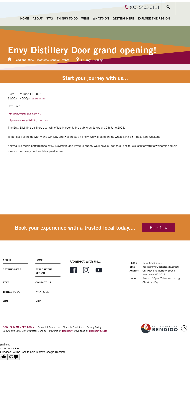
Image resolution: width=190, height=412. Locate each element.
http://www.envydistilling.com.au (28, 120)
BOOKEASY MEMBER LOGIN (18, 327)
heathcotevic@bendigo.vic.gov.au (160, 266)
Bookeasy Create (98, 330)
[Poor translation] (13, 357)
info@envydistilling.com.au (24, 114)
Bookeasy (67, 330)
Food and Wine (24, 60)
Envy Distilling (93, 60)
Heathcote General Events (52, 60)
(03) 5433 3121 (145, 7)
